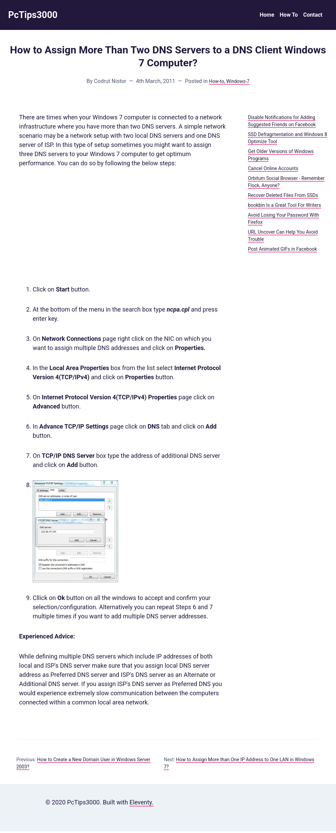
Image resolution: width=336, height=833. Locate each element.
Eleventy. (141, 803)
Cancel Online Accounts (273, 170)
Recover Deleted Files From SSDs (283, 197)
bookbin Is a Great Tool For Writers (284, 207)
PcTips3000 (35, 16)
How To (289, 16)
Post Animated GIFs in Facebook (282, 250)
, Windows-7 (238, 83)
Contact (312, 16)
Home (267, 16)
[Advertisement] (122, 228)
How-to (214, 83)
